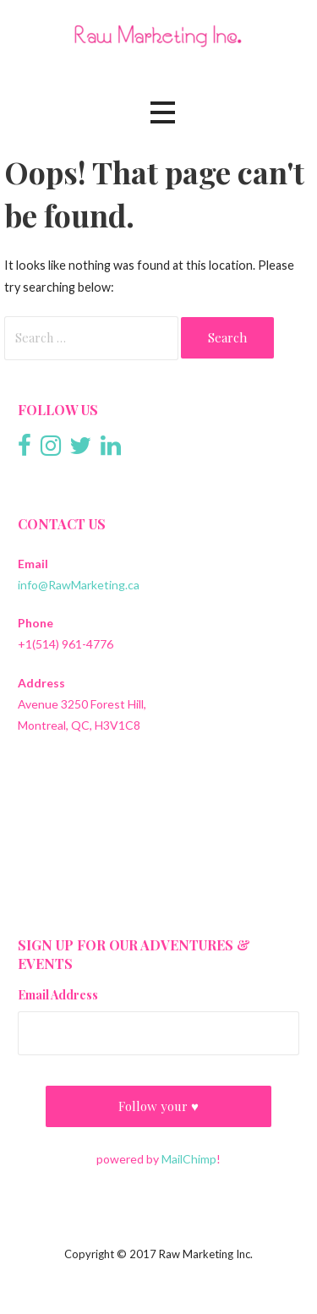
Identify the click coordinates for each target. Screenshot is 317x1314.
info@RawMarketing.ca (78, 585)
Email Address (58, 995)
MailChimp (188, 1159)
